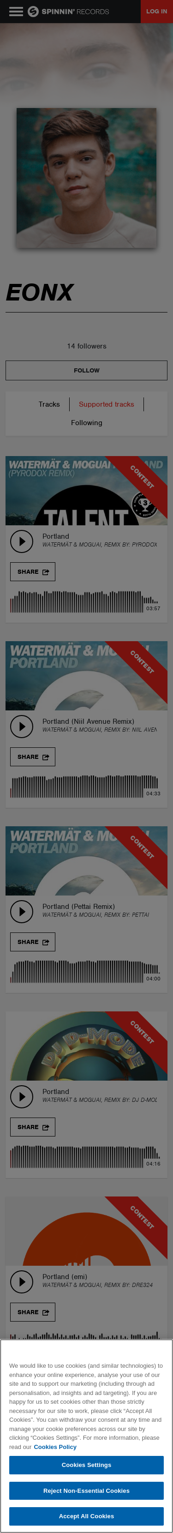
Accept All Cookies (86, 1516)
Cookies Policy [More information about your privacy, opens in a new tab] (55, 1446)
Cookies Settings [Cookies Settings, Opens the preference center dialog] (87, 1464)
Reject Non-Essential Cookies (86, 1490)
